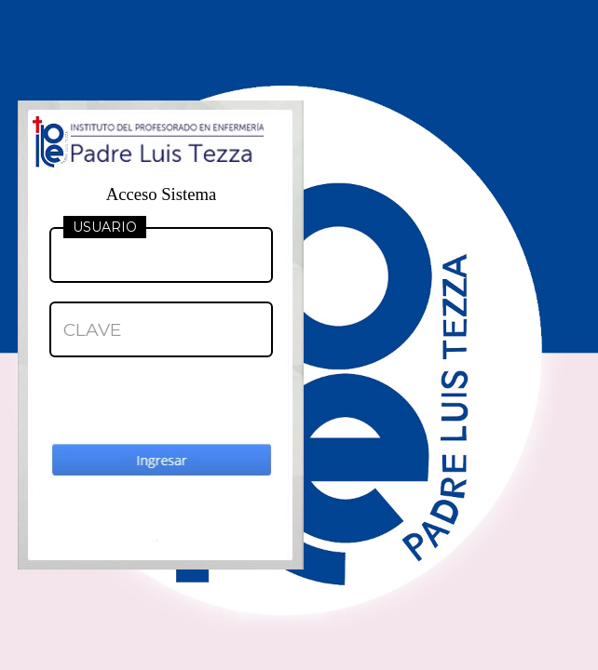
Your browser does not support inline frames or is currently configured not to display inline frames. (299, 335)
